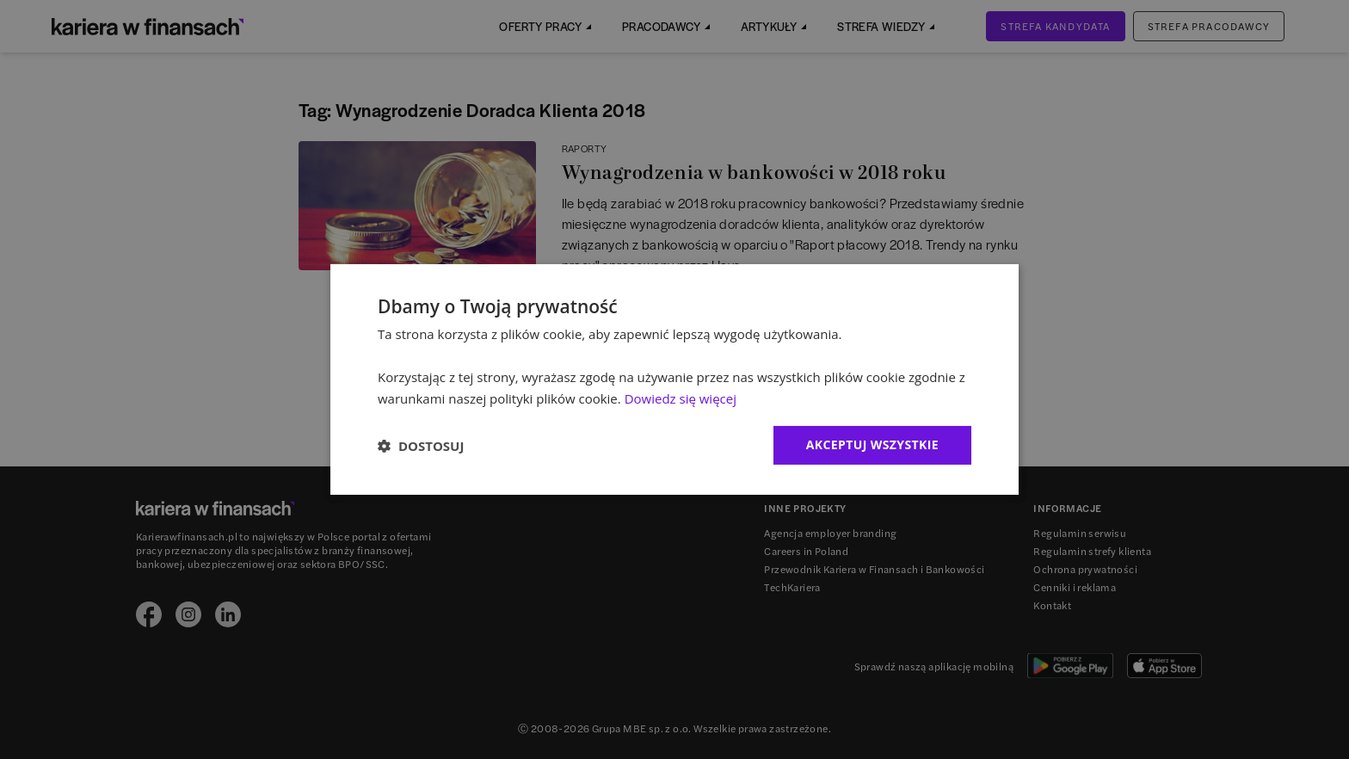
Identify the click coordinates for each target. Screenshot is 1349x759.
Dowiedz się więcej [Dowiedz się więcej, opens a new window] (680, 398)
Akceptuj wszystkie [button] (872, 444)
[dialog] (674, 379)
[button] (421, 445)
